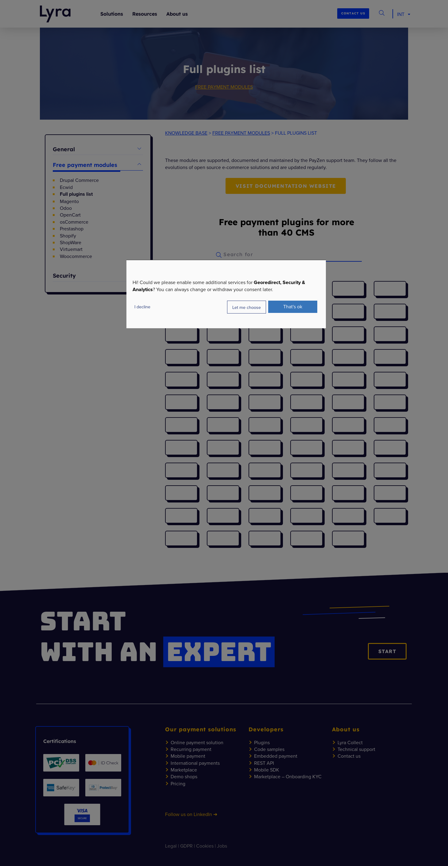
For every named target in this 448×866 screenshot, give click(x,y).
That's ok (292, 306)
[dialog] (226, 294)
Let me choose (246, 307)
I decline (142, 306)
